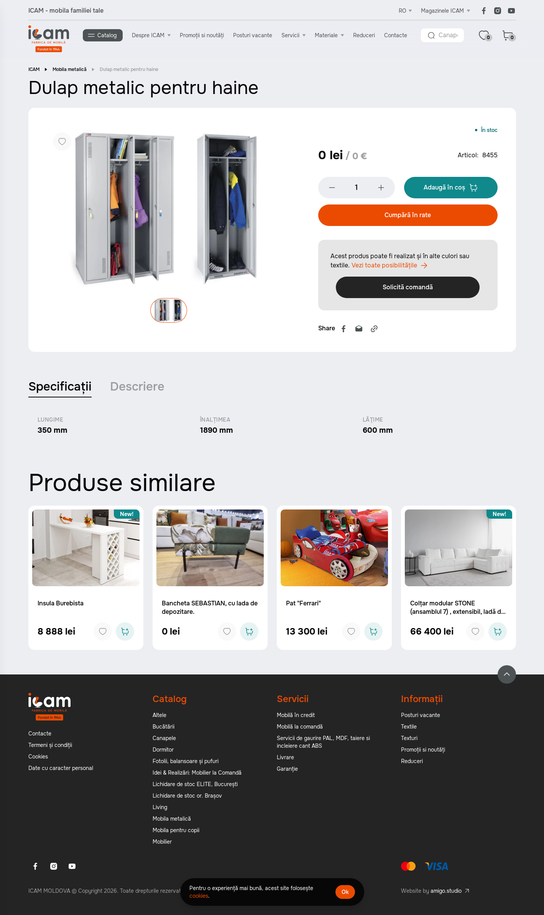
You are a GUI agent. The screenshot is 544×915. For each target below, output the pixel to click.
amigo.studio (446, 892)
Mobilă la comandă (300, 728)
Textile (409, 728)
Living (160, 809)
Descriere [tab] (139, 388)
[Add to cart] (125, 633)
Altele (159, 717)
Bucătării (163, 728)
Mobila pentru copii (176, 832)
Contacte (397, 34)
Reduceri (365, 34)
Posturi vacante (254, 34)
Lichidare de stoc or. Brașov (187, 797)
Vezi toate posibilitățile (389, 267)
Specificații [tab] (60, 388)
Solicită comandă (408, 289)
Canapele (164, 740)
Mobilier (162, 843)
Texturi (409, 740)
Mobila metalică (70, 71)
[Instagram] (497, 10)
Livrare (285, 759)
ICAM (33, 71)
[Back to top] (507, 676)
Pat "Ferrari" (303, 605)
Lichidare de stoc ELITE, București (195, 786)
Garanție (287, 770)
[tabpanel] (272, 428)
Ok (345, 892)
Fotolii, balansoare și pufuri (186, 763)
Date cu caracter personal (60, 770)
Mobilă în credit (296, 717)
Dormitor (163, 751)
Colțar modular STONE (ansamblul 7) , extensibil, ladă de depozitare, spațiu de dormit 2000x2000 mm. (457, 618)
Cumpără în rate (408, 217)
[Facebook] (483, 10)
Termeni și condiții (50, 747)
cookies (198, 895)
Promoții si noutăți (203, 34)
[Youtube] (511, 10)
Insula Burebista (61, 605)
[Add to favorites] (103, 633)
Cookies (38, 758)
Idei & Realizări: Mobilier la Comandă (197, 774)
